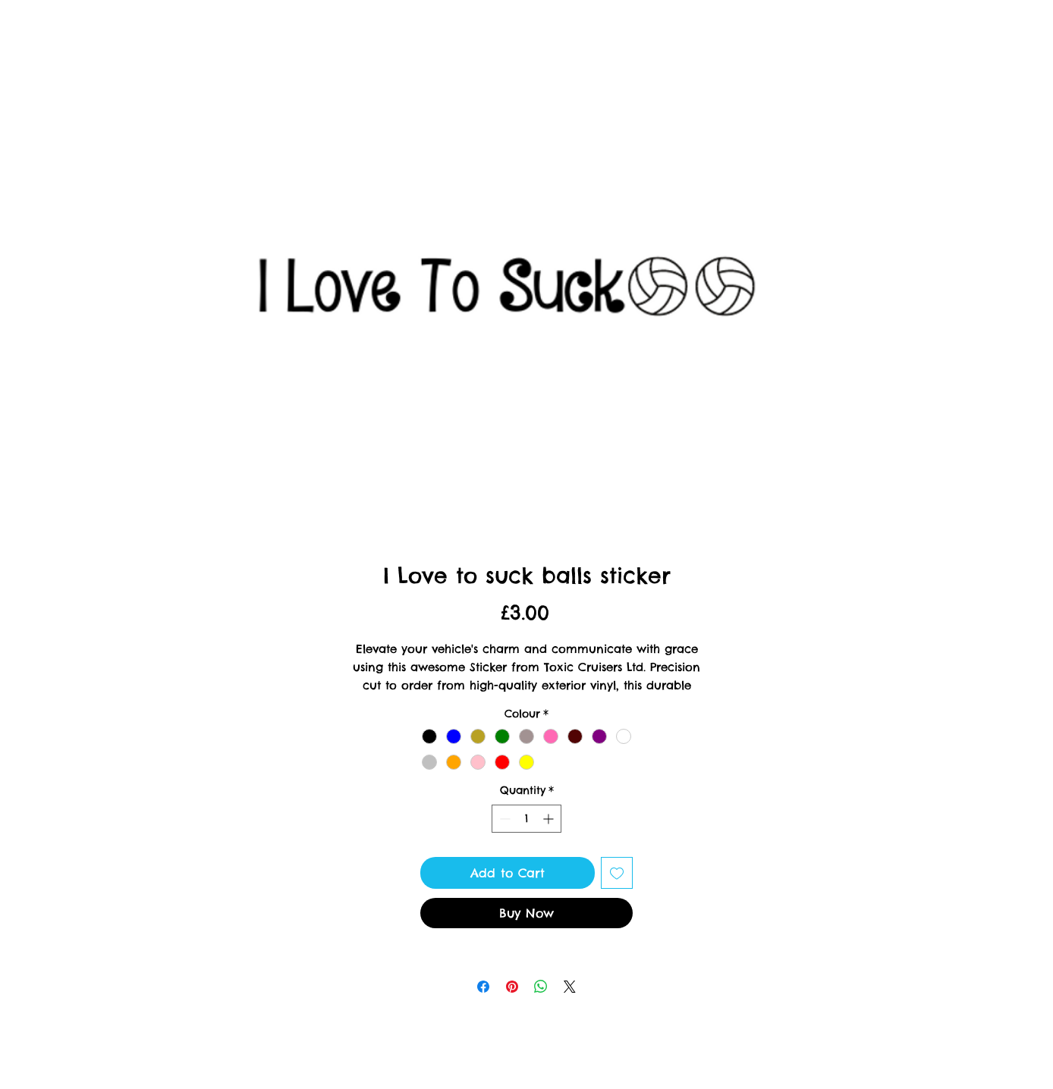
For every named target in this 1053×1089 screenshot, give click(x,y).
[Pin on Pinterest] (512, 987)
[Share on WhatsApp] (541, 987)
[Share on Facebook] (483, 987)
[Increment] (549, 818)
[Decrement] (503, 818)
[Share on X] (570, 987)
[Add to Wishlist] (617, 873)
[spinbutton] (526, 818)
